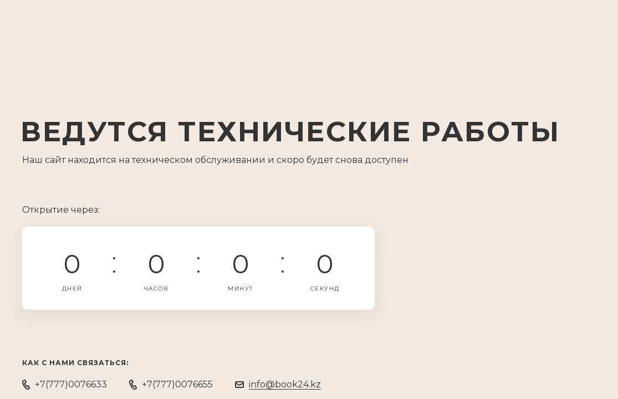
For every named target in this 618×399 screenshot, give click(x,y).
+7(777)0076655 (177, 384)
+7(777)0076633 (71, 384)
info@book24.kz (285, 384)
